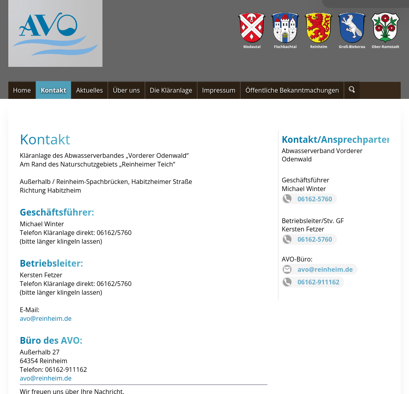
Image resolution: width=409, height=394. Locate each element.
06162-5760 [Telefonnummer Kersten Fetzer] (314, 239)
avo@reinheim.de (46, 318)
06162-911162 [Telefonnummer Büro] (318, 282)
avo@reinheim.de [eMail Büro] (325, 269)
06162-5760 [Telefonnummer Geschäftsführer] (314, 199)
